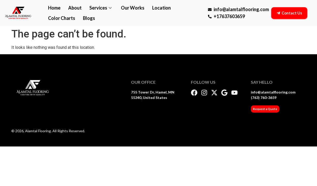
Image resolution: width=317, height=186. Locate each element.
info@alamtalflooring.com (273, 92)
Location (161, 8)
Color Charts (61, 18)
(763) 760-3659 (263, 97)
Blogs (89, 18)
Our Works (132, 8)
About (75, 8)
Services (100, 8)
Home (54, 8)
